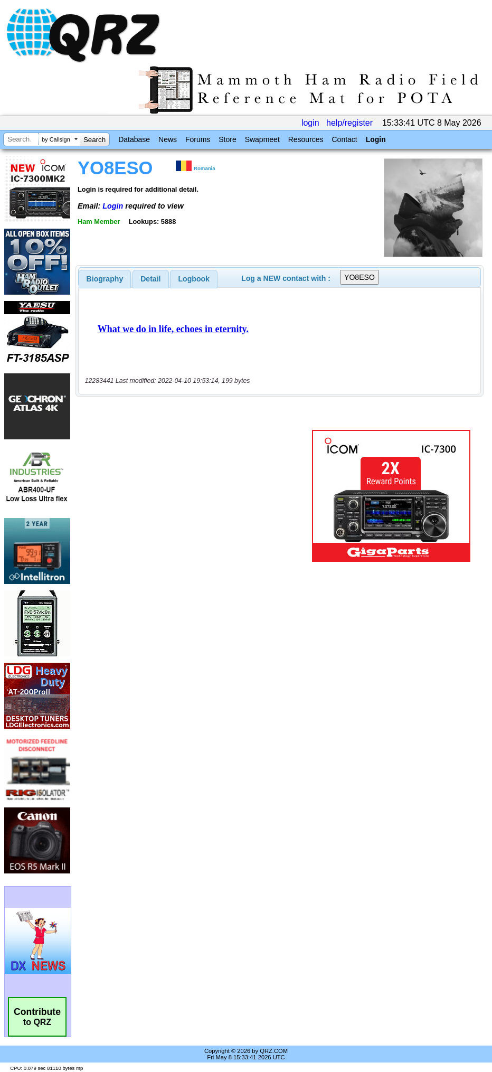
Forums (197, 139)
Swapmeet (262, 139)
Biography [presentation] (105, 279)
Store (227, 139)
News (167, 139)
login (310, 122)
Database (134, 139)
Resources (306, 139)
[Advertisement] (196, 496)
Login (376, 139)
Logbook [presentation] (194, 279)
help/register (349, 122)
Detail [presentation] (150, 279)
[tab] (105, 279)
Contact (344, 139)
